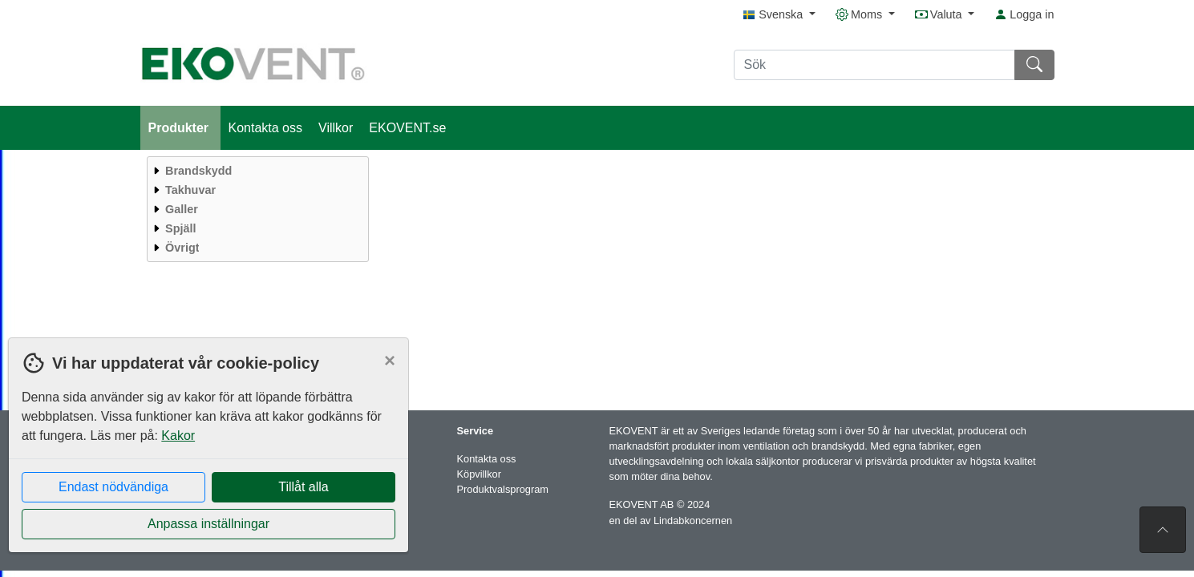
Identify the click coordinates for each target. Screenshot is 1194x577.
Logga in (1024, 14)
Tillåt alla (303, 487)
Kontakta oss (266, 128)
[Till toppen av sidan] (1162, 529)
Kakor (178, 435)
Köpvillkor (479, 474)
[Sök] (874, 65)
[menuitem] (256, 170)
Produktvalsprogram (503, 489)
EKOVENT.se (407, 128)
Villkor (335, 128)
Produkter (180, 128)
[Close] (389, 360)
